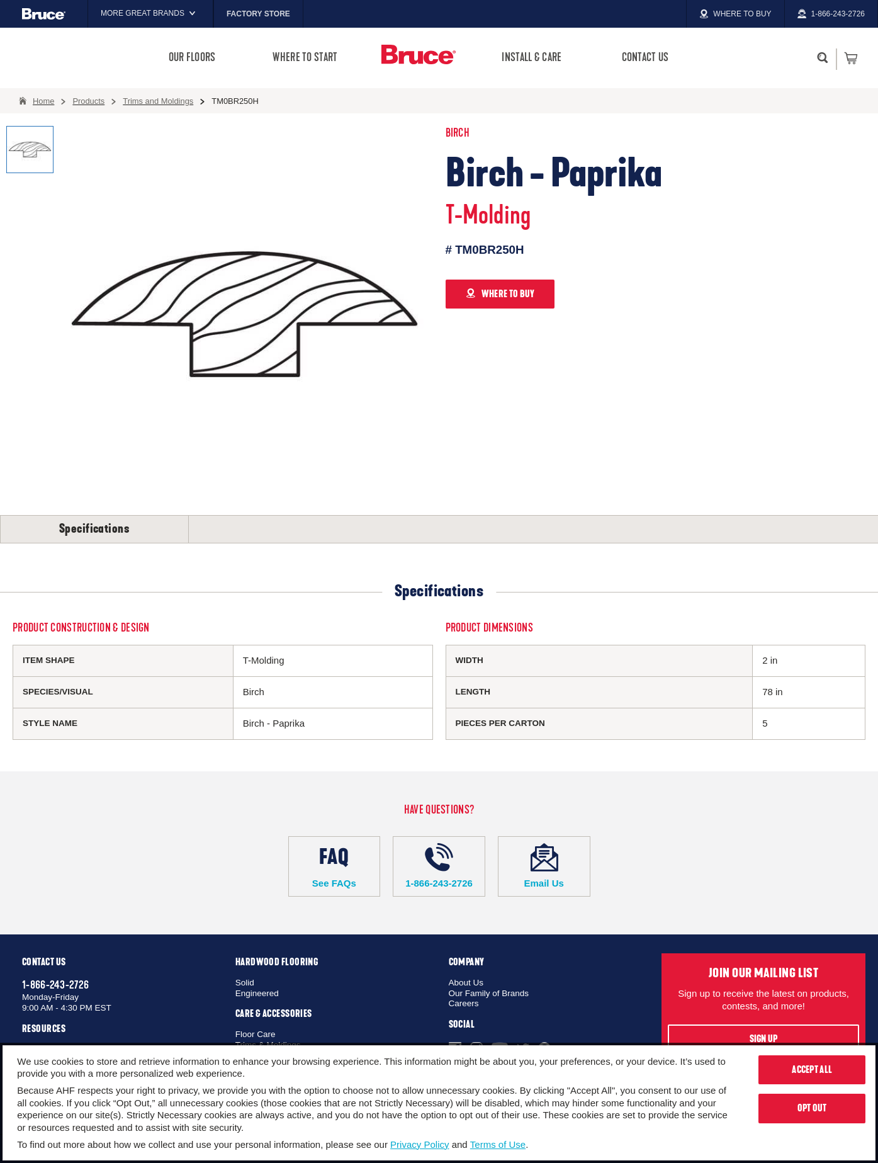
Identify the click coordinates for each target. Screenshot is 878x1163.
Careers (464, 1003)
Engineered (257, 993)
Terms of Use (498, 1144)
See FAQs (334, 865)
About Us (466, 982)
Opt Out (812, 1108)
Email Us (544, 865)
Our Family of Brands (489, 993)
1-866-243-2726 (439, 865)
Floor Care (255, 1034)
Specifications (94, 529)
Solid (244, 982)
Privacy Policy (419, 1144)
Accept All (812, 1070)
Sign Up (764, 1039)
